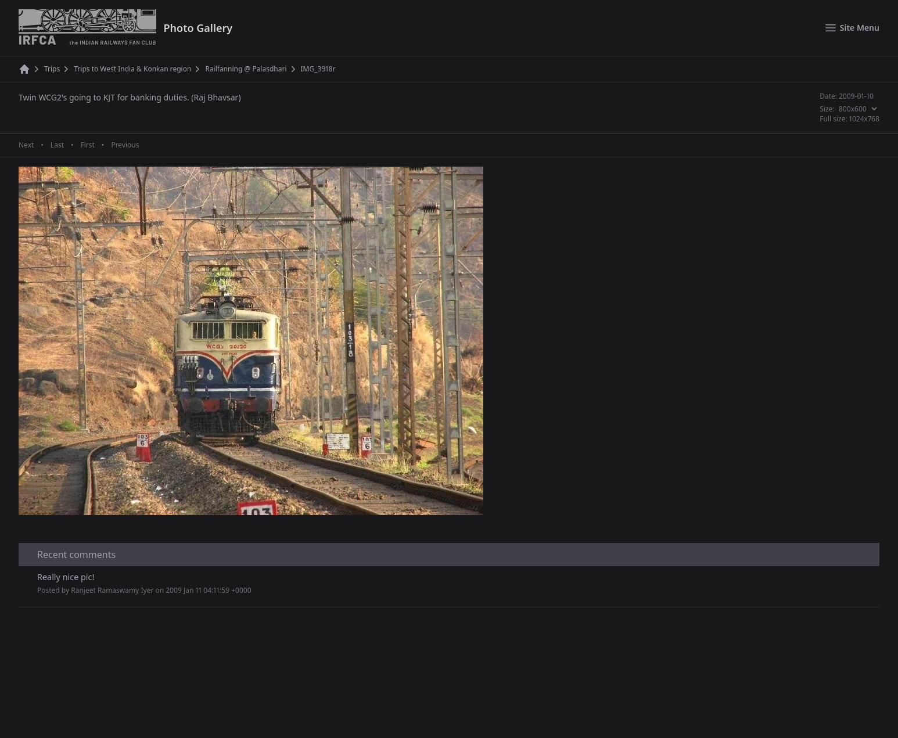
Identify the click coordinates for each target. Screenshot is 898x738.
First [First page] (87, 145)
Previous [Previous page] (125, 145)
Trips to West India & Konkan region (132, 69)
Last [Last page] (57, 145)
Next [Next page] (26, 145)
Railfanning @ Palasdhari (245, 69)
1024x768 (864, 119)
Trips (52, 69)
